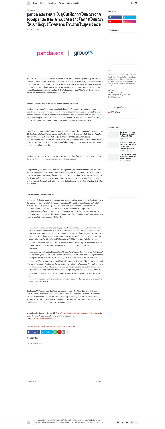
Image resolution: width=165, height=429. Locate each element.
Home (29, 10)
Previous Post (32, 381)
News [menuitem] (42, 3)
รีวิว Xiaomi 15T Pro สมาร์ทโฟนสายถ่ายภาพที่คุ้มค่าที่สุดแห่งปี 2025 (128, 134)
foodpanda (51, 326)
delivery (43, 326)
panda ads (71, 326)
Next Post (99, 381)
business (37, 326)
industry (64, 326)
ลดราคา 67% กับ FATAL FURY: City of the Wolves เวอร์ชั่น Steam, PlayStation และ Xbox (128, 145)
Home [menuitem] (35, 3)
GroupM (58, 326)
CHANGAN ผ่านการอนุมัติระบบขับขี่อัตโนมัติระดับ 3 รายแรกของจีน (128, 156)
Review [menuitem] (61, 3)
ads (33, 10)
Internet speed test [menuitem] (73, 3)
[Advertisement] (78, 363)
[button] (132, 3)
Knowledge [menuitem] (52, 3)
